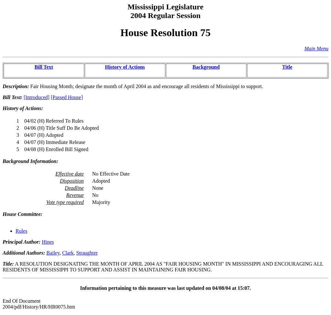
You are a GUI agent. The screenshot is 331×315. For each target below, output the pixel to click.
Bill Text (44, 67)
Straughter (87, 253)
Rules (21, 231)
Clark (68, 253)
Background (205, 67)
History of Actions (125, 67)
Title (287, 67)
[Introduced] (36, 97)
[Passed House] (67, 97)
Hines (48, 242)
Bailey (52, 253)
